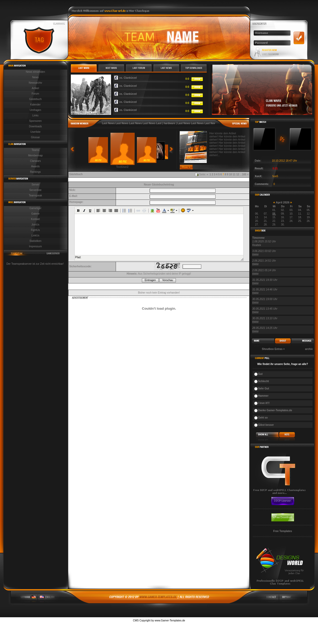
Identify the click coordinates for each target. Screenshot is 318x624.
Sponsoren (35, 121)
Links (35, 115)
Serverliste (35, 190)
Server (35, 184)
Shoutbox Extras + (273, 349)
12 (237, 174)
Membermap (35, 155)
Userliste (35, 131)
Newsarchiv (35, 82)
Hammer (263, 395)
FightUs (35, 230)
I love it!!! (263, 403)
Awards (35, 166)
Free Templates (282, 531)
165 (244, 174)
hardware (169, 123)
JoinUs (35, 224)
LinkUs (35, 235)
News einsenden (35, 71)
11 (234, 174)
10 (230, 174)
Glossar (35, 137)
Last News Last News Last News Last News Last (132, 123)
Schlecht (263, 381)
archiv (309, 349)
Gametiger (35, 208)
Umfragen (35, 110)
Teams (35, 150)
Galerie (35, 213)
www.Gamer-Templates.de (170, 620)
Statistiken (35, 241)
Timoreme (258, 237)
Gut (260, 374)
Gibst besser (266, 424)
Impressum (35, 246)
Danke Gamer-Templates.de (275, 410)
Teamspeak (35, 195)
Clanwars (35, 161)
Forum (35, 93)
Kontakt (35, 219)
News (35, 77)
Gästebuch (35, 99)
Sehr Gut (263, 388)
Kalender (35, 104)
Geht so (263, 417)
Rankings (35, 171)
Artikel (35, 88)
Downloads (35, 126)
